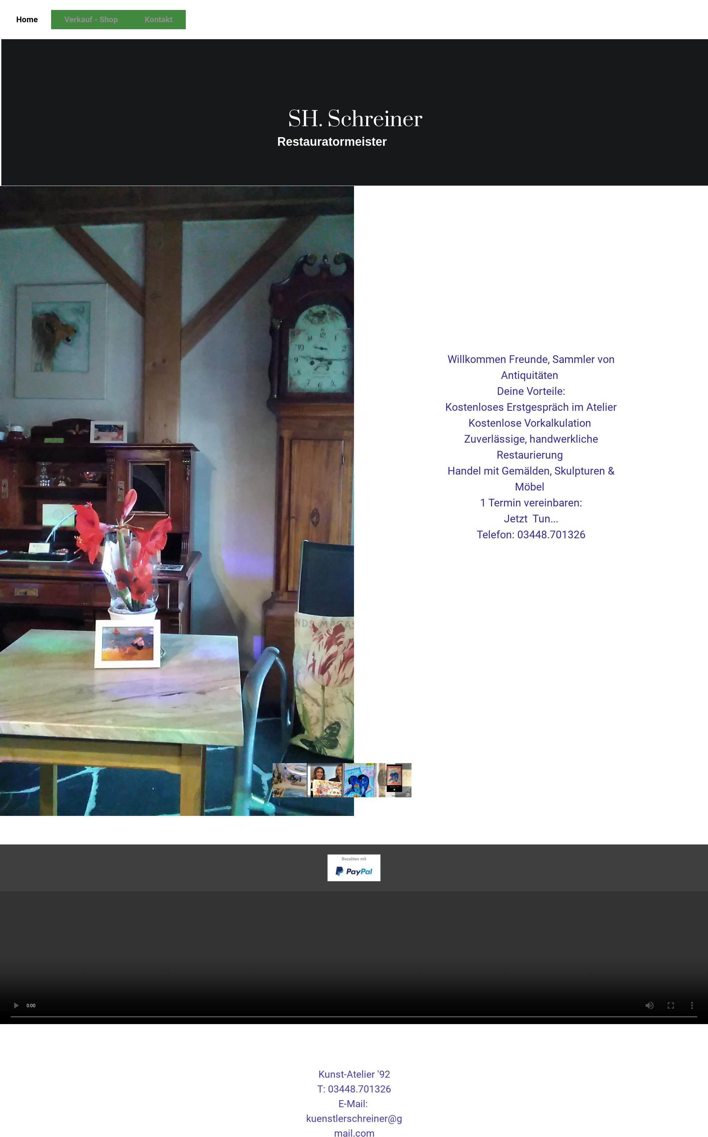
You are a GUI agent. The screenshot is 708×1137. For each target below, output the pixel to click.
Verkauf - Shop (91, 19)
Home (27, 19)
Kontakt (159, 19)
